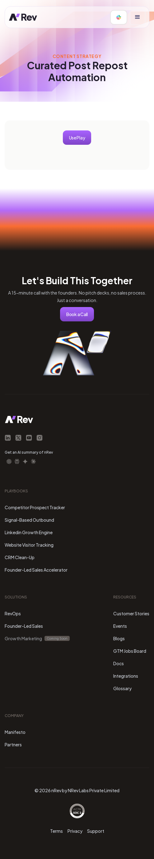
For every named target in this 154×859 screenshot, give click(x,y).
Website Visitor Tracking (29, 545)
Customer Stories (131, 613)
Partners (13, 744)
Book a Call (77, 314)
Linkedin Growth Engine (29, 532)
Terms (56, 831)
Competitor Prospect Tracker (35, 507)
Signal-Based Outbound (29, 520)
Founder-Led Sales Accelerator (36, 570)
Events (120, 626)
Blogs (119, 638)
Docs (118, 663)
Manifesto (15, 732)
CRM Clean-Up (20, 557)
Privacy (75, 831)
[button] (137, 17)
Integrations (125, 676)
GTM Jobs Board (129, 651)
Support (95, 831)
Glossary (122, 688)
